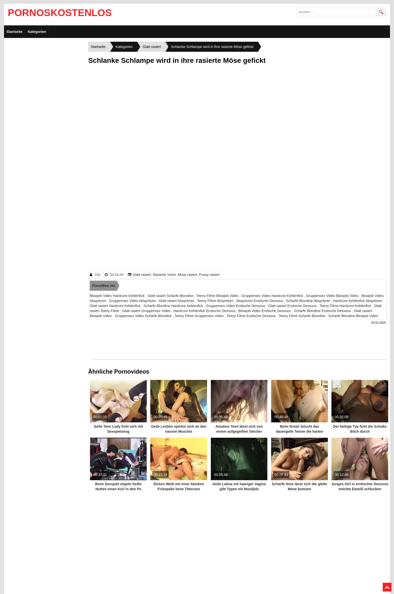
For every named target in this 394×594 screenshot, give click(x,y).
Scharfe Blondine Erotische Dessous (323, 311)
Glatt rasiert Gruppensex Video (147, 311)
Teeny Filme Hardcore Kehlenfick (346, 306)
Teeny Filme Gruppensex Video (200, 316)
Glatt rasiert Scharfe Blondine (170, 296)
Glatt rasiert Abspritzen (177, 301)
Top (387, 587)
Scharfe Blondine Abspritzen (308, 301)
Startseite (15, 32)
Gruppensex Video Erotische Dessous (236, 306)
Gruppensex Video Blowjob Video (332, 296)
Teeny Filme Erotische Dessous (251, 316)
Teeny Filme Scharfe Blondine (302, 316)
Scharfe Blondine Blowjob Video (353, 316)
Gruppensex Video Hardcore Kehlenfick (272, 296)
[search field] (336, 12)
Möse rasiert (187, 275)
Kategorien (37, 32)
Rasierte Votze (164, 275)
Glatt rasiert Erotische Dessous (293, 306)
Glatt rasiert (142, 275)
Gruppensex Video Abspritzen (133, 301)
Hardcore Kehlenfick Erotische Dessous (204, 311)
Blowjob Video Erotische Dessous (265, 311)
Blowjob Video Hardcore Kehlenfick (117, 296)
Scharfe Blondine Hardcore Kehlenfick (173, 306)
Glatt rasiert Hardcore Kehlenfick (115, 306)
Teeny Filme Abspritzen (215, 301)
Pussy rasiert (209, 275)
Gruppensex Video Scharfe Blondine (144, 316)
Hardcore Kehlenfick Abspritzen (358, 301)
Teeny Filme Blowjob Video (217, 296)
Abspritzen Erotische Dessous (260, 301)
